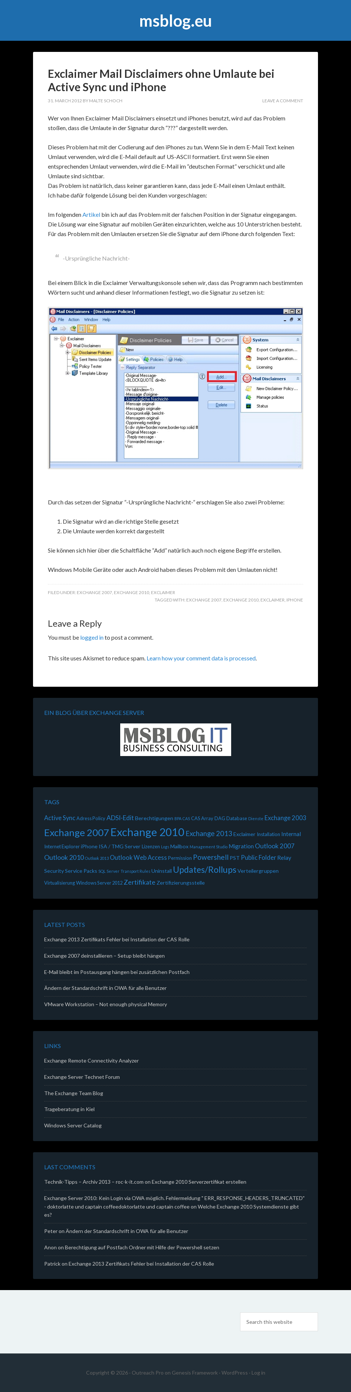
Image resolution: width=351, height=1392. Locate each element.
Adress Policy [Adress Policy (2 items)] (90, 818)
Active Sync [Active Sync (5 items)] (59, 818)
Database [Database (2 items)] (236, 818)
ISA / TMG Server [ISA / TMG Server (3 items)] (120, 846)
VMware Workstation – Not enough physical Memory (105, 1004)
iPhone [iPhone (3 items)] (89, 846)
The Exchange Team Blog (73, 1093)
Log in (258, 1372)
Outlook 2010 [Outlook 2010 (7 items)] (64, 857)
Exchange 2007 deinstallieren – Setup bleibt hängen (104, 955)
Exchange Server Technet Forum (82, 1077)
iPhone (294, 600)
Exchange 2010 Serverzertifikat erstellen (199, 1182)
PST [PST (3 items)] (235, 858)
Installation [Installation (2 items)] (268, 834)
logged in (92, 637)
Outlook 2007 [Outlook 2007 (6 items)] (275, 846)
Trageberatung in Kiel (69, 1109)
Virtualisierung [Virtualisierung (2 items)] (59, 883)
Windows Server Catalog (73, 1125)
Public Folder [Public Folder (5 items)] (258, 857)
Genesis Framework (195, 1372)
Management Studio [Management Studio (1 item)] (208, 846)
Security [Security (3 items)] (54, 871)
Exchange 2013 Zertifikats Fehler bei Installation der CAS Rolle (117, 939)
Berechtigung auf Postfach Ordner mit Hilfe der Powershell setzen (142, 1247)
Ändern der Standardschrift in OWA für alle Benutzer (105, 988)
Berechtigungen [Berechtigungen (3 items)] (154, 818)
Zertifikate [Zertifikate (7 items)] (139, 882)
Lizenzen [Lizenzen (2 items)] (151, 846)
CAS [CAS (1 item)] (186, 818)
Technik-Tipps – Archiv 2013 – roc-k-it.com (94, 1182)
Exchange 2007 (94, 592)
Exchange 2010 (131, 592)
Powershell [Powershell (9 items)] (211, 857)
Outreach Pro (148, 1372)
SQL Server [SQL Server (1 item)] (108, 871)
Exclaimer (163, 592)
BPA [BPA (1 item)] (177, 818)
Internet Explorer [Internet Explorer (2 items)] (62, 846)
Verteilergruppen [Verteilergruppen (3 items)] (258, 871)
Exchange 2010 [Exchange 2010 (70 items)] (147, 831)
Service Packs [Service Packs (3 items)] (81, 871)
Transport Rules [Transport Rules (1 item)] (135, 871)
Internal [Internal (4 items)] (291, 834)
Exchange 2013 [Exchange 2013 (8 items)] (209, 833)
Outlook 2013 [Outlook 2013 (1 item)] (97, 858)
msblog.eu (175, 20)
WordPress (235, 1372)
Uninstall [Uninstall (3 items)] (161, 871)
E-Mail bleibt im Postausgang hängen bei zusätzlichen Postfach (117, 972)
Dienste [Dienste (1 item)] (255, 818)
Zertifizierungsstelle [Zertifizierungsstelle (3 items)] (181, 882)
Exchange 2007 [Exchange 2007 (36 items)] (76, 832)
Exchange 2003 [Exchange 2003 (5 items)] (285, 818)
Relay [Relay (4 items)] (284, 857)
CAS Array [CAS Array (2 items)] (202, 818)
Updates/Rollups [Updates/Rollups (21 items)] (204, 869)
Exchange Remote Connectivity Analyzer (91, 1060)
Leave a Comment (282, 100)
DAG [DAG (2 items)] (219, 818)
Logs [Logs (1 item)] (165, 846)
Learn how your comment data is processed (201, 658)
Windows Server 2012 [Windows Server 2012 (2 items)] (99, 883)
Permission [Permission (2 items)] (180, 858)
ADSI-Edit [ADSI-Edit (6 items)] (120, 818)
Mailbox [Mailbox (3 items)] (179, 846)
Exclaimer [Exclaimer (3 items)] (244, 834)
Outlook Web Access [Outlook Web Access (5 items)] (138, 857)
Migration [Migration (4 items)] (241, 846)
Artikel (91, 214)
